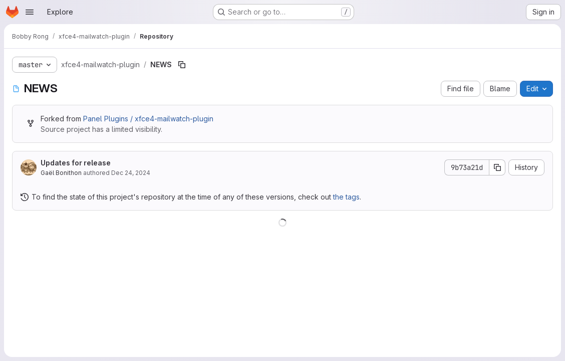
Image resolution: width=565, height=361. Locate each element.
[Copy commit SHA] (497, 167)
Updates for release (76, 162)
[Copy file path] (182, 65)
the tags (346, 197)
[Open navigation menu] (30, 12)
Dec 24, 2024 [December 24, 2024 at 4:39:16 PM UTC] (130, 172)
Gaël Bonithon (61, 172)
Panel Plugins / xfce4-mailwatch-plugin (148, 118)
